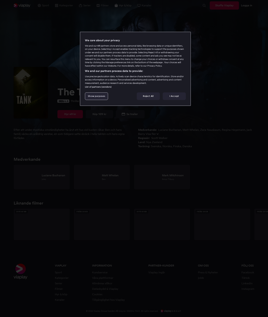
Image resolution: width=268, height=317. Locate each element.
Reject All (148, 96)
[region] (135, 69)
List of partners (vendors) (98, 87)
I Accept (174, 96)
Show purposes (96, 96)
